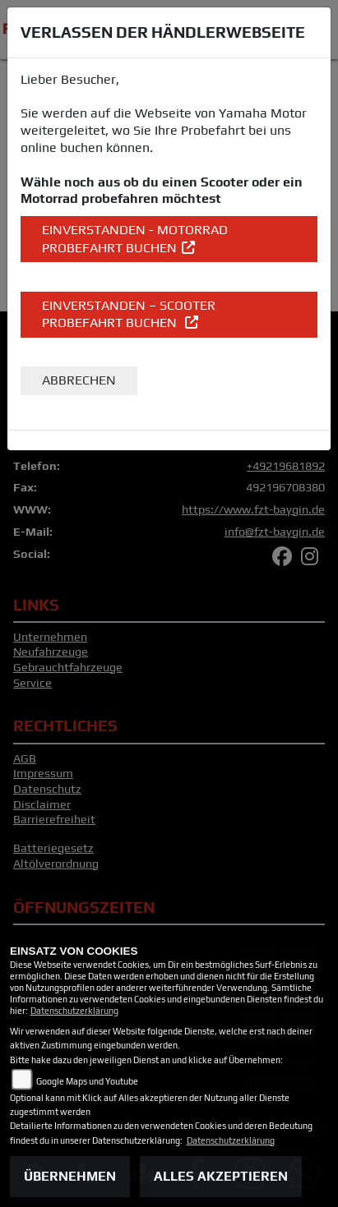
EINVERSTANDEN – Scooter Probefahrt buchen (128, 314)
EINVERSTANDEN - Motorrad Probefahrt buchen (135, 239)
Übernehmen (70, 1176)
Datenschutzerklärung (74, 1011)
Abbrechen (79, 380)
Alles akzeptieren (221, 1176)
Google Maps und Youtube (87, 1081)
